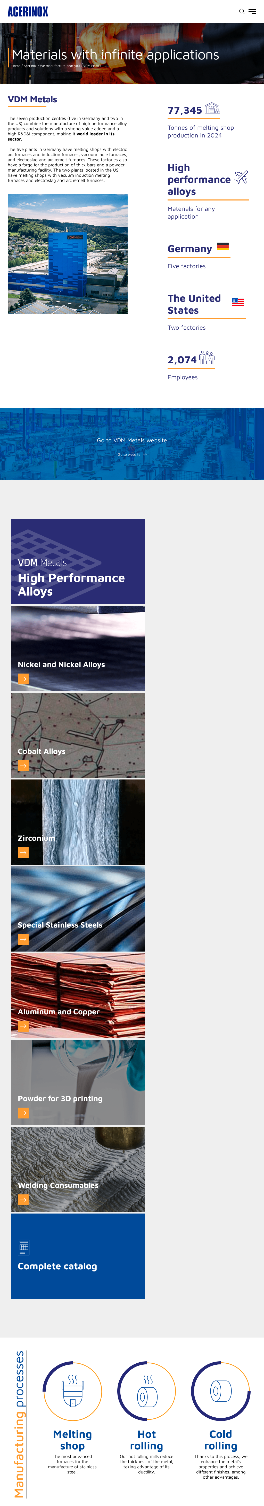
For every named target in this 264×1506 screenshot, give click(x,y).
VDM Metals (91, 65)
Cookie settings (62, 1473)
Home (16, 65)
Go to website (129, 454)
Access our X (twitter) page (235, 1489)
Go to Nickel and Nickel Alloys (144, 592)
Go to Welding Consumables (144, 852)
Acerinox (30, 65)
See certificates (220, 1234)
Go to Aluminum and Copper (144, 766)
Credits (231, 1470)
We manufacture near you (59, 65)
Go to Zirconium (144, 679)
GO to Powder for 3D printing (23, 852)
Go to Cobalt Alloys (23, 679)
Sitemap (247, 1470)
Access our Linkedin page (254, 1489)
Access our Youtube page (245, 1489)
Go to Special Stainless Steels (23, 766)
